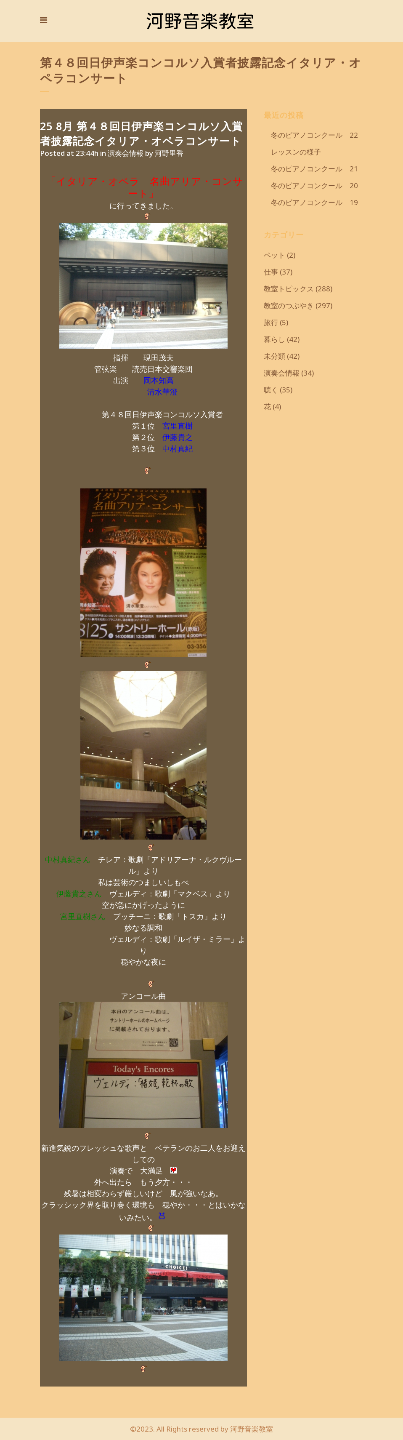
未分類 (274, 356)
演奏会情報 (125, 153)
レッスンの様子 (292, 152)
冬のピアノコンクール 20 (311, 185)
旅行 (271, 322)
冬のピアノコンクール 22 (311, 135)
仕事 (271, 272)
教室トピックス (289, 288)
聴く (271, 390)
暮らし (274, 339)
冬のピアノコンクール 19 (311, 202)
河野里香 (169, 153)
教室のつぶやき (289, 305)
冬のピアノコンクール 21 (311, 168)
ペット (274, 255)
